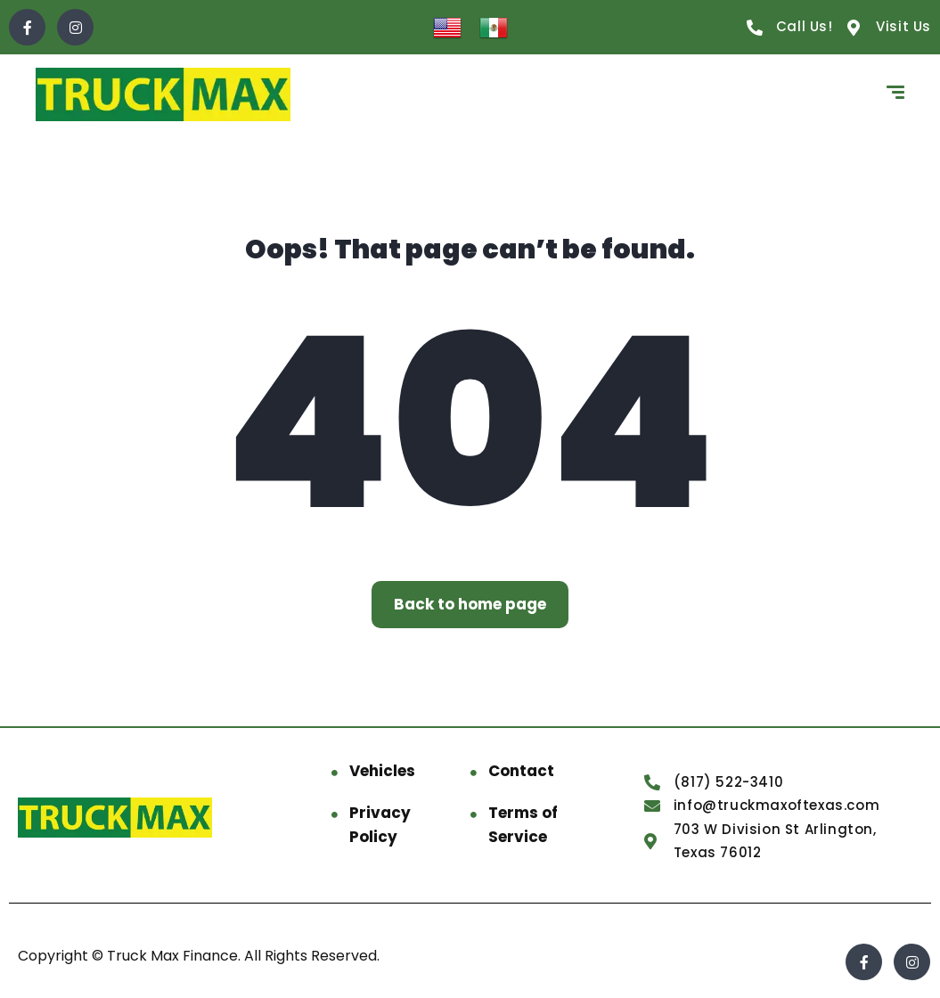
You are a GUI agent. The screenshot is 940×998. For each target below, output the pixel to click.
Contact (521, 770)
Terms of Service (523, 824)
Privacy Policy (380, 824)
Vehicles (382, 770)
